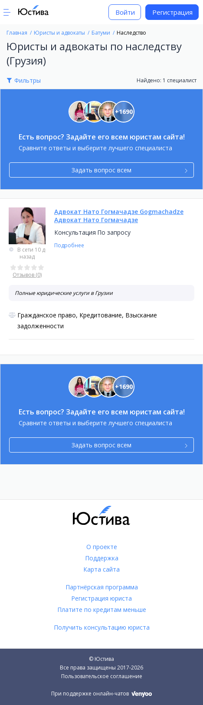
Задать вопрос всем (129, 170)
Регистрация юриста (101, 598)
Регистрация (172, 12)
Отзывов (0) (27, 274)
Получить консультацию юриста (102, 627)
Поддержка (101, 558)
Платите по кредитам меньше (101, 609)
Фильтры (27, 80)
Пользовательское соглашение (101, 676)
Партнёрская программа (101, 587)
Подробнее (69, 245)
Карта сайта (101, 569)
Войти (125, 12)
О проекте (101, 547)
